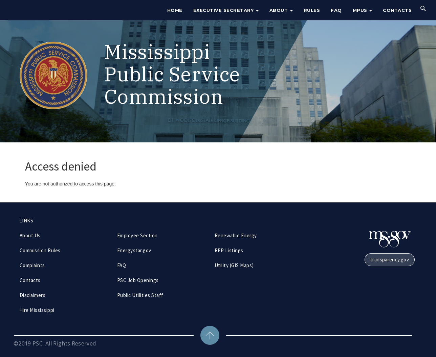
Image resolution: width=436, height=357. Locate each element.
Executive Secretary (226, 10)
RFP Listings (229, 250)
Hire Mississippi (36, 310)
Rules (312, 10)
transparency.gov (389, 259)
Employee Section (137, 235)
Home (174, 10)
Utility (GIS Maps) (234, 265)
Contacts (397, 10)
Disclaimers (32, 295)
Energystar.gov (134, 250)
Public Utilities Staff (140, 295)
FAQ (336, 10)
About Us (30, 235)
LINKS (26, 220)
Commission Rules (40, 250)
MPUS (362, 10)
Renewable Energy (236, 235)
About (281, 10)
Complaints (32, 265)
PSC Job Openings (138, 280)
